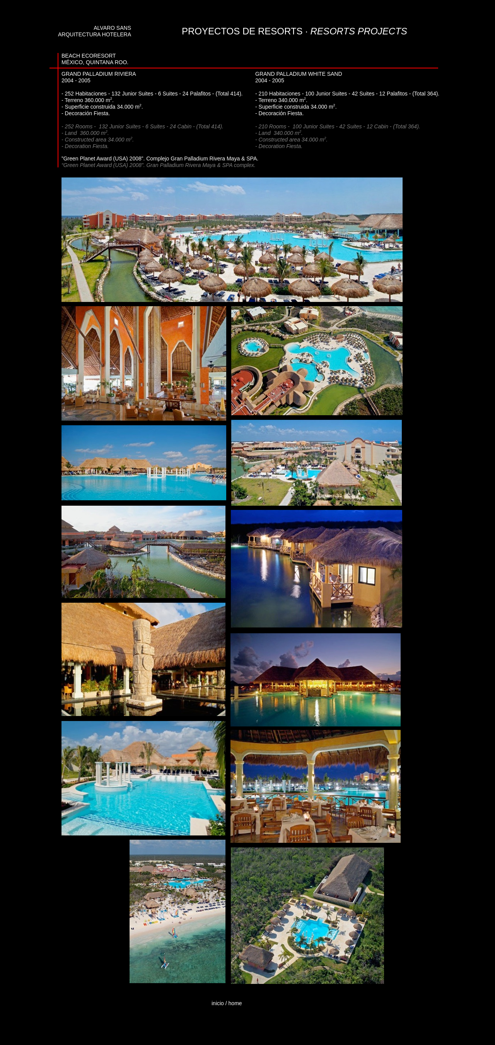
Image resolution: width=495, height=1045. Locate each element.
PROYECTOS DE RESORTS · (294, 31)
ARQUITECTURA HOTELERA (94, 34)
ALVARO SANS (112, 28)
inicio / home (227, 1003)
